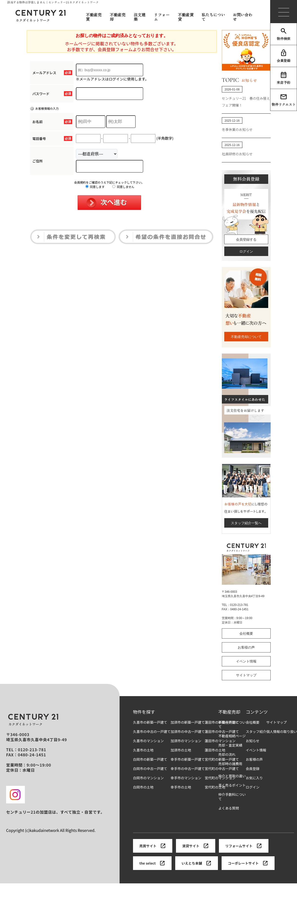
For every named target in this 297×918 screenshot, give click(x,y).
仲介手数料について (232, 796)
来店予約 (283, 78)
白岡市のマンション (148, 778)
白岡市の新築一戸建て (150, 759)
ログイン (246, 251)
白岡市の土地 (143, 787)
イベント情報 (246, 661)
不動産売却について (246, 337)
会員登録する (246, 239)
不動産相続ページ (232, 736)
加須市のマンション (186, 741)
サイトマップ (246, 675)
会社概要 (246, 633)
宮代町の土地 (215, 787)
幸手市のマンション (186, 778)
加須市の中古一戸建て (188, 731)
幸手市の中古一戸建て (188, 768)
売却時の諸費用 (230, 763)
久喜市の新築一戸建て (150, 722)
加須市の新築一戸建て (188, 722)
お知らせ (252, 741)
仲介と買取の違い (232, 776)
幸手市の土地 (181, 787)
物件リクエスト (284, 100)
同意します (95, 187)
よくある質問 (228, 808)
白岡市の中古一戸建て (150, 768)
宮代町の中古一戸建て (222, 768)
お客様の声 (246, 647)
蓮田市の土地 (215, 750)
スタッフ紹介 (256, 731)
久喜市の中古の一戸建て (152, 731)
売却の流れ (227, 754)
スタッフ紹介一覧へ (246, 523)
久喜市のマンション (148, 741)
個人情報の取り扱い (281, 731)
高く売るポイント (232, 785)
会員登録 (283, 56)
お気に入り (254, 778)
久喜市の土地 (143, 750)
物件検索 (283, 34)
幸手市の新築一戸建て (188, 759)
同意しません (123, 187)
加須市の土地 (181, 750)
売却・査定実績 (230, 745)
